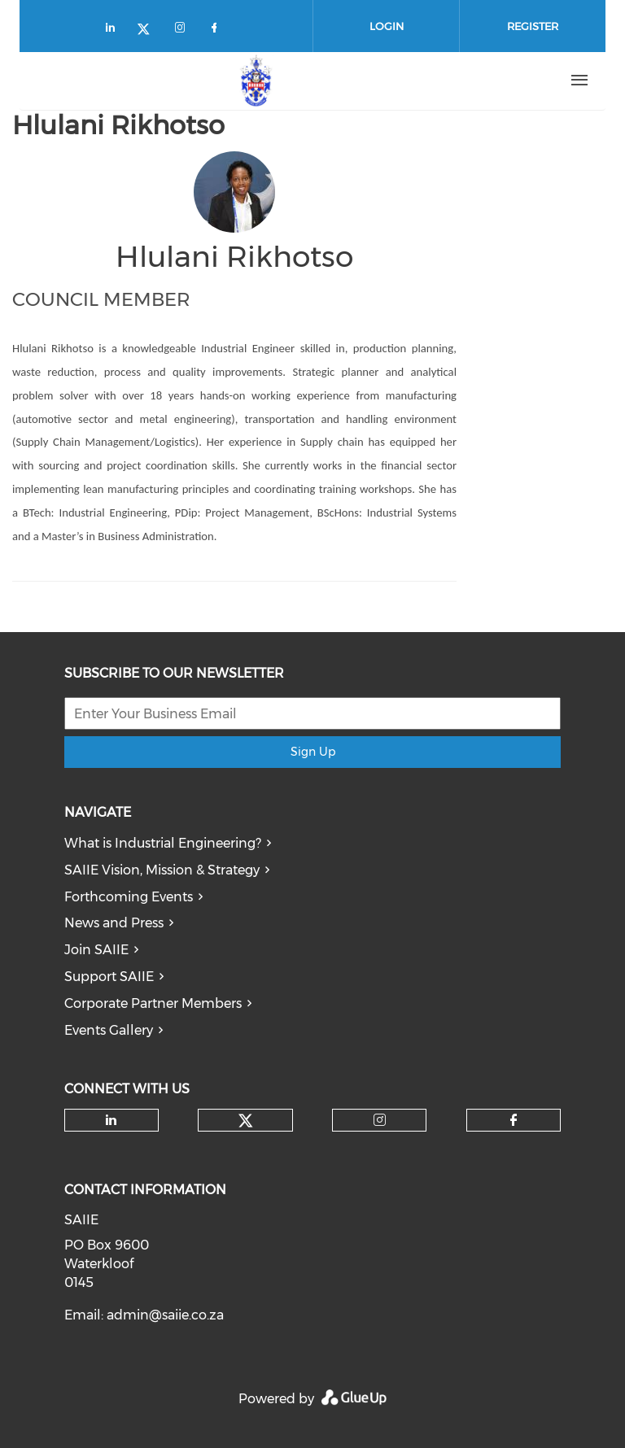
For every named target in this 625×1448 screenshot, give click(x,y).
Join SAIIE (96, 949)
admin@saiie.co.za (165, 1315)
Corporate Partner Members (153, 1003)
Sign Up (313, 751)
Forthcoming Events (128, 897)
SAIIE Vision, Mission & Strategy (162, 870)
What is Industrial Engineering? (162, 843)
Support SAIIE (109, 976)
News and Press (114, 923)
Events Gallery (108, 1030)
